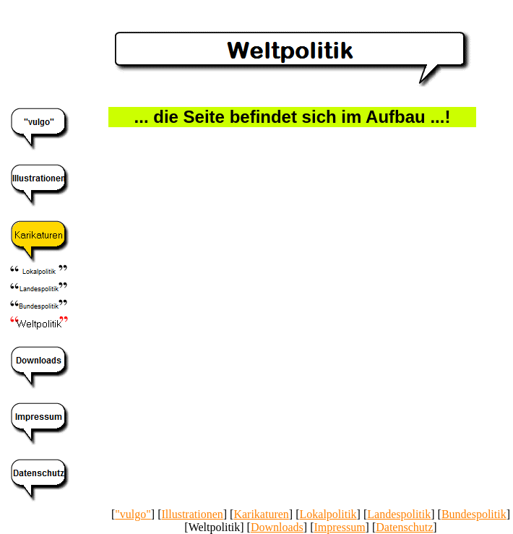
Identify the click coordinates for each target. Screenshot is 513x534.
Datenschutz (404, 527)
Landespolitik (399, 514)
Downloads (277, 527)
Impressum (339, 527)
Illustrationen (192, 514)
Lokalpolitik (328, 514)
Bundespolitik (473, 514)
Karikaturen (260, 514)
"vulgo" (133, 514)
